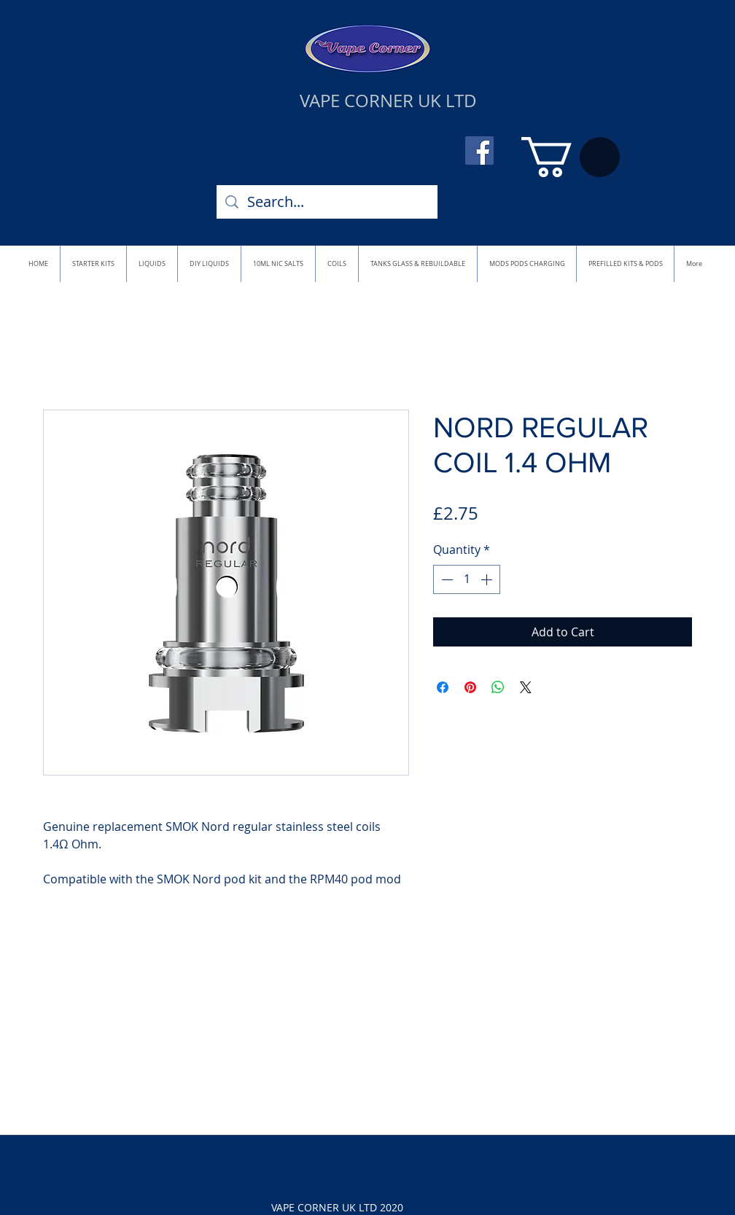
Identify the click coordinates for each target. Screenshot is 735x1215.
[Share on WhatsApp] (498, 687)
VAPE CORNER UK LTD (388, 100)
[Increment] (488, 579)
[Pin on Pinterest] (470, 687)
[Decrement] (445, 579)
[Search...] (327, 202)
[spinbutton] (467, 579)
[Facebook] (479, 150)
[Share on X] (525, 687)
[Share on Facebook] (442, 687)
